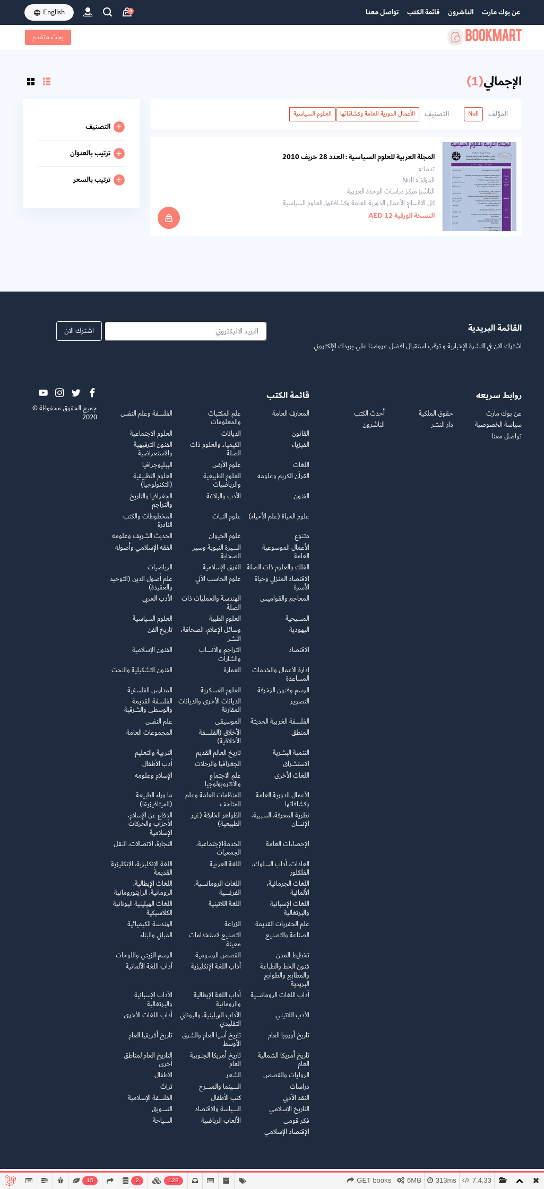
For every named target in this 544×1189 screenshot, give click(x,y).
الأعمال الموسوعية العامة (285, 556)
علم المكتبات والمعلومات (224, 422)
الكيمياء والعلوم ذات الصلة (215, 453)
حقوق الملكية (436, 418)
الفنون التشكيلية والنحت (141, 674)
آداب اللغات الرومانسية (280, 999)
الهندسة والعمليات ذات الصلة (211, 607)
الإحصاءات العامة (287, 848)
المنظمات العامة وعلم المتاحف (213, 804)
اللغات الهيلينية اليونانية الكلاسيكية (142, 912)
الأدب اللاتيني (292, 1019)
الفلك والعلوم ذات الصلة (278, 571)
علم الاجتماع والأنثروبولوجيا (223, 784)
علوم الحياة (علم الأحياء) (278, 520)
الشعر (233, 1079)
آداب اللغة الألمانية (149, 970)
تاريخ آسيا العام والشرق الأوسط (211, 1044)
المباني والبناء (156, 939)
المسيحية (297, 623)
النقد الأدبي (296, 1102)
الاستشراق (296, 768)
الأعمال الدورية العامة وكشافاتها (377, 114)
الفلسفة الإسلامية (150, 1102)
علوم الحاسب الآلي (218, 583)
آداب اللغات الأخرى (148, 1019)
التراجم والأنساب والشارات (220, 658)
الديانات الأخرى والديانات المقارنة (209, 710)
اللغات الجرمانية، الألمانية (288, 893)
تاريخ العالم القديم (218, 757)
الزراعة (232, 928)
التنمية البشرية (291, 757)
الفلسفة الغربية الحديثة (280, 726)
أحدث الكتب (369, 418)
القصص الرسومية (218, 959)
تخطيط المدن (292, 959)
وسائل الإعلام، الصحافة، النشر (211, 639)
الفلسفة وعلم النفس (146, 418)
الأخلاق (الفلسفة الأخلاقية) (220, 741)
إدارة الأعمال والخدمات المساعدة (280, 679)
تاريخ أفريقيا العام (150, 1039)
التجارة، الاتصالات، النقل (143, 848)
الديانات (231, 438)
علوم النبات (226, 520)
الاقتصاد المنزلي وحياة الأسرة (282, 587)
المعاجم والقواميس (284, 603)
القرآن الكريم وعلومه (283, 480)
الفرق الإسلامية (222, 571)
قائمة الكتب (423, 12)
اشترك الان (79, 335)
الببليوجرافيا (157, 469)
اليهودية (299, 634)
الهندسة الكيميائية (149, 928)
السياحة (162, 1125)
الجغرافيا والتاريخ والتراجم (150, 505)
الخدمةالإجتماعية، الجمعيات (218, 852)
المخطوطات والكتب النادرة (147, 525)
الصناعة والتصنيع (287, 939)
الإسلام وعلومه (153, 780)
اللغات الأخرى (291, 780)
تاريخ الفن (160, 634)
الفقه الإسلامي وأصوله (143, 552)
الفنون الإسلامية (152, 654)
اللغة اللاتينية (225, 908)
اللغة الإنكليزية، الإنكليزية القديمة (141, 873)
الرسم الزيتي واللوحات (144, 959)
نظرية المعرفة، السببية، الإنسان (280, 824)
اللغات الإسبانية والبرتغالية (289, 912)
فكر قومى (296, 1125)
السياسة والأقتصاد (218, 1113)
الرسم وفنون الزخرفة (283, 694)
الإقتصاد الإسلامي (286, 1136)
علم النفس (158, 726)
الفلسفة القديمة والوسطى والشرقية (148, 710)
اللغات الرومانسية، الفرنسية (217, 893)
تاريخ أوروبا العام (288, 1039)
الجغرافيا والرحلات (218, 768)
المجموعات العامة (149, 737)
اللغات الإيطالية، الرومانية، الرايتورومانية (143, 893)
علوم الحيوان (225, 540)
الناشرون (460, 12)
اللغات (301, 469)
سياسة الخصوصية (498, 429)
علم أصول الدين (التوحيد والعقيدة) (141, 587)
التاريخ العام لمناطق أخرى (148, 1064)
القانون (300, 438)
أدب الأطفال (157, 768)
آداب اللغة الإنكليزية (216, 970)
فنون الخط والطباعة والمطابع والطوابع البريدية (284, 979)
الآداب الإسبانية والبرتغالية (153, 1004)
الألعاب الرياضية (221, 1125)
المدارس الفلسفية (149, 694)
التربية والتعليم (153, 757)
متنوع (302, 540)
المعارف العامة (290, 418)
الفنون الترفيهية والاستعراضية (153, 453)
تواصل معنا (382, 12)
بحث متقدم (48, 37)
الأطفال (163, 1079)
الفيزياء (300, 449)
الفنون (301, 500)
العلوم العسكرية (221, 694)
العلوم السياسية (312, 114)
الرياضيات (160, 571)
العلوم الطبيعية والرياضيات (222, 485)
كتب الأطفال (226, 1102)
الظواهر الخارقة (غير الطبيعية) (216, 824)
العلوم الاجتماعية (151, 438)
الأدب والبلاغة (223, 500)
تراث (166, 1091)
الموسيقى (228, 726)
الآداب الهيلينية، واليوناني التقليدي (210, 1024)
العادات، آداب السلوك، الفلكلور (280, 873)
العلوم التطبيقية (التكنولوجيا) (152, 485)
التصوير (299, 705)
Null (473, 114)
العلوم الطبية (225, 623)
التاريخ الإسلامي (289, 1113)
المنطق (300, 737)
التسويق (162, 1113)
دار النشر (442, 429)
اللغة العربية (225, 868)
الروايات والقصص (286, 1079)
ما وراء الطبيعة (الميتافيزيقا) (154, 804)
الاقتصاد (299, 654)
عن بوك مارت (501, 12)
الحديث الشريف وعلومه (142, 540)
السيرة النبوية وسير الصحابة (217, 556)
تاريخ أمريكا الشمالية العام (283, 1064)
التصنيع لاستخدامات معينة (215, 944)
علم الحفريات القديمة (282, 928)
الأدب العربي (157, 603)
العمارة (232, 674)
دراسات (299, 1091)
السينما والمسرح (220, 1091)
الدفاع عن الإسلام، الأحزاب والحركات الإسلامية (150, 828)
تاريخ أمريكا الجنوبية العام (215, 1064)
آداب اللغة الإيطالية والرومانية (217, 1004)
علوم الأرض (226, 469)
